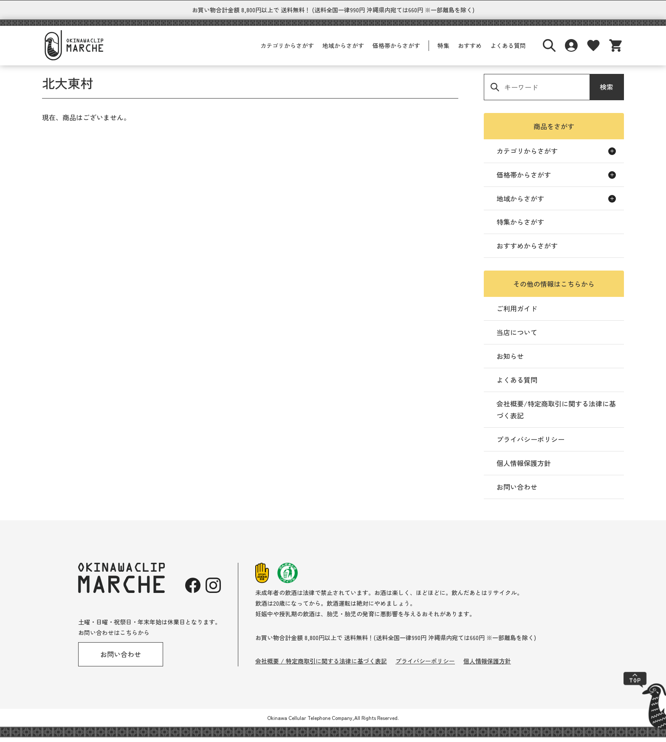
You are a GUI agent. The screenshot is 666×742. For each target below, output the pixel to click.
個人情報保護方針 (524, 468)
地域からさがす (343, 50)
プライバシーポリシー (530, 444)
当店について (517, 337)
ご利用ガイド (517, 313)
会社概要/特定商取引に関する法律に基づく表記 (556, 414)
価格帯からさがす (396, 50)
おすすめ (470, 50)
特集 (443, 50)
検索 (606, 91)
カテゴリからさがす (287, 50)
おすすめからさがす (527, 250)
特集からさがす (520, 226)
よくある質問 (508, 50)
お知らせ (510, 360)
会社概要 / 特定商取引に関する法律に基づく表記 (321, 665)
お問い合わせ (517, 491)
